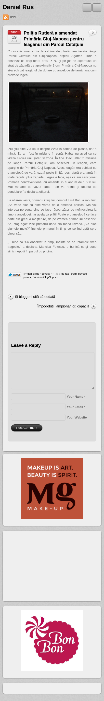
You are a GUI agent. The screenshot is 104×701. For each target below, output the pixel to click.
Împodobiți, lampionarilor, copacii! (63, 306)
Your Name (75, 396)
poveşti (45, 273)
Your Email (75, 407)
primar (27, 277)
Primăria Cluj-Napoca (45, 277)
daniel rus (33, 273)
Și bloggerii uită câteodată (35, 297)
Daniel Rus (18, 7)
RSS (13, 17)
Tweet (14, 275)
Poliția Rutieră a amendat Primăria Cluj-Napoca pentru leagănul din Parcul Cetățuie (54, 39)
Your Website (77, 417)
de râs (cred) (69, 273)
